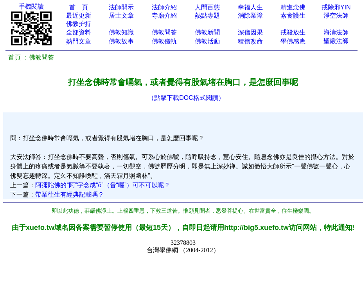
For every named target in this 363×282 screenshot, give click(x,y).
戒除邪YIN (336, 7)
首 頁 (78, 7)
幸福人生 (250, 7)
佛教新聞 (207, 32)
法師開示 (121, 7)
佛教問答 (164, 32)
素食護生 (292, 15)
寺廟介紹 (164, 15)
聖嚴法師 (336, 41)
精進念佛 (292, 7)
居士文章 (121, 15)
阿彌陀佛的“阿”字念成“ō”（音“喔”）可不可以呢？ (102, 185)
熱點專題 (207, 15)
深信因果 (250, 32)
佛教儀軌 (164, 41)
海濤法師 (336, 32)
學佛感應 (292, 41)
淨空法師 (336, 15)
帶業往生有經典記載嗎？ (69, 194)
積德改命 (250, 41)
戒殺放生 (292, 32)
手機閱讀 (31, 6)
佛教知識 (121, 32)
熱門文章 (78, 41)
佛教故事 (121, 41)
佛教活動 (207, 41)
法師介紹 (164, 7)
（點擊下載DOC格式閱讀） (186, 97)
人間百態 (207, 7)
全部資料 (78, 32)
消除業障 (250, 15)
